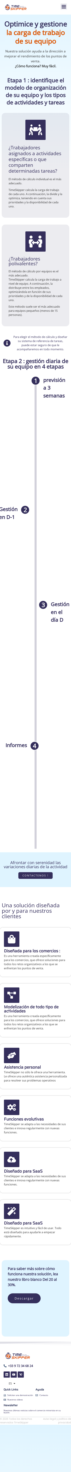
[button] (64, 6)
